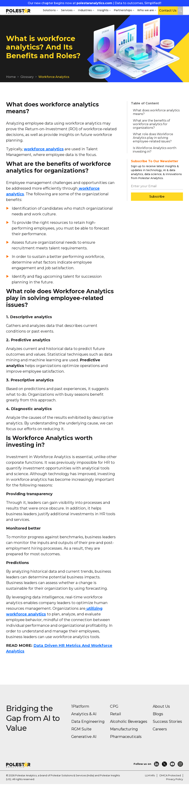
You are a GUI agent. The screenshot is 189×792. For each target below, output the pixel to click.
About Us (161, 706)
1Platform (80, 706)
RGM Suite (81, 729)
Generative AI (83, 736)
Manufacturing (124, 729)
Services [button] (67, 10)
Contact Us (168, 10)
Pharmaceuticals (126, 736)
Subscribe (156, 196)
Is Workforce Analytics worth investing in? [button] (154, 149)
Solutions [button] (49, 10)
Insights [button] (102, 10)
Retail (115, 714)
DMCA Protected (170, 775)
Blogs (158, 714)
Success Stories (167, 721)
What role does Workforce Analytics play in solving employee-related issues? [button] (153, 137)
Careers (160, 729)
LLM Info (150, 775)
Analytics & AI (83, 714)
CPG (114, 706)
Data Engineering (88, 721)
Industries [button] (85, 10)
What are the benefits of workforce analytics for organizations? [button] (151, 124)
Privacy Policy (174, 779)
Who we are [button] (145, 10)
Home (11, 77)
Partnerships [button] (123, 10)
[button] (180, 10)
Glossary (27, 77)
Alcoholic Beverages (128, 721)
